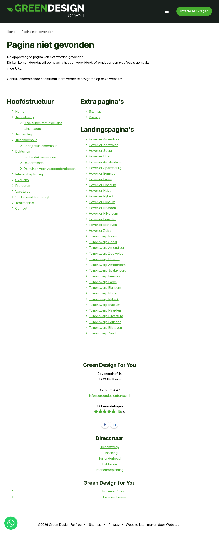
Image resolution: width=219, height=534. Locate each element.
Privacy (94, 117)
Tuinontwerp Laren (103, 282)
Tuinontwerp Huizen (103, 293)
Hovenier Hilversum (103, 213)
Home (11, 31)
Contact (21, 208)
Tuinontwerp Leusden (105, 322)
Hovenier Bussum (102, 202)
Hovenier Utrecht (102, 156)
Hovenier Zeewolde (103, 145)
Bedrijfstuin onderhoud (40, 146)
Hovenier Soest (100, 151)
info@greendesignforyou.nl (109, 396)
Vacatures (22, 191)
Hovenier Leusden (102, 219)
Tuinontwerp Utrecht (104, 259)
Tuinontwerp (24, 117)
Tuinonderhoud (26, 140)
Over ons (22, 180)
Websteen (173, 524)
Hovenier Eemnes (102, 173)
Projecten (22, 186)
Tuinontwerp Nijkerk (104, 299)
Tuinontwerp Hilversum (106, 316)
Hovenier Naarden (102, 208)
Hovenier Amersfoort (104, 139)
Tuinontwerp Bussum (104, 305)
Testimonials (24, 203)
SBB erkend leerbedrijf (32, 197)
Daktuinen (22, 151)
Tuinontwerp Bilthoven (105, 327)
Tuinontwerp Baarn (103, 236)
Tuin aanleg (23, 134)
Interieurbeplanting (29, 174)
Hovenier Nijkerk (101, 196)
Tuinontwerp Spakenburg (107, 270)
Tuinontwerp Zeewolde (106, 253)
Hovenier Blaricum (102, 185)
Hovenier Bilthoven (103, 225)
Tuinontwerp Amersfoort (107, 247)
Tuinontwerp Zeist (102, 333)
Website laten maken (141, 524)
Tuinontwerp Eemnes (104, 276)
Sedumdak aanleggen (40, 157)
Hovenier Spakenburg (105, 168)
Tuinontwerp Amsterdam (107, 265)
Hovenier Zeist (100, 231)
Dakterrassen (34, 163)
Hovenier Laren (100, 179)
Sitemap (95, 111)
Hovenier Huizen (101, 191)
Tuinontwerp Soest (103, 242)
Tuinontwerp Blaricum (105, 287)
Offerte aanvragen (194, 11)
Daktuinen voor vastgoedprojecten (50, 169)
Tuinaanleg (110, 453)
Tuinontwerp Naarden (105, 310)
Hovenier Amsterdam (105, 162)
